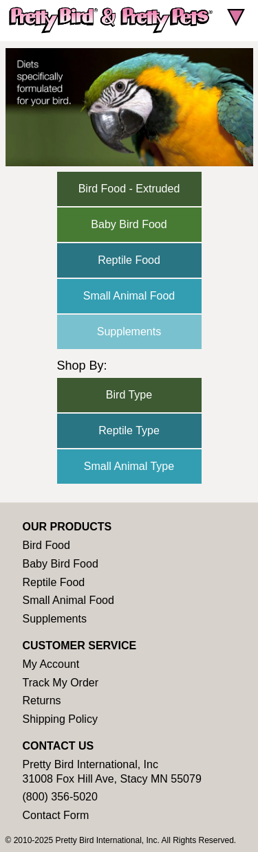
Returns (42, 700)
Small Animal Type (129, 466)
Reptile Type (129, 430)
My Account (51, 664)
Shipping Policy (60, 719)
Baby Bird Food (128, 224)
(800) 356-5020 (60, 797)
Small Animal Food (129, 296)
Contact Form (56, 815)
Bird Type (129, 395)
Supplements (129, 331)
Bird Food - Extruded (129, 188)
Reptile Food (129, 260)
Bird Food (46, 545)
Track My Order (61, 682)
